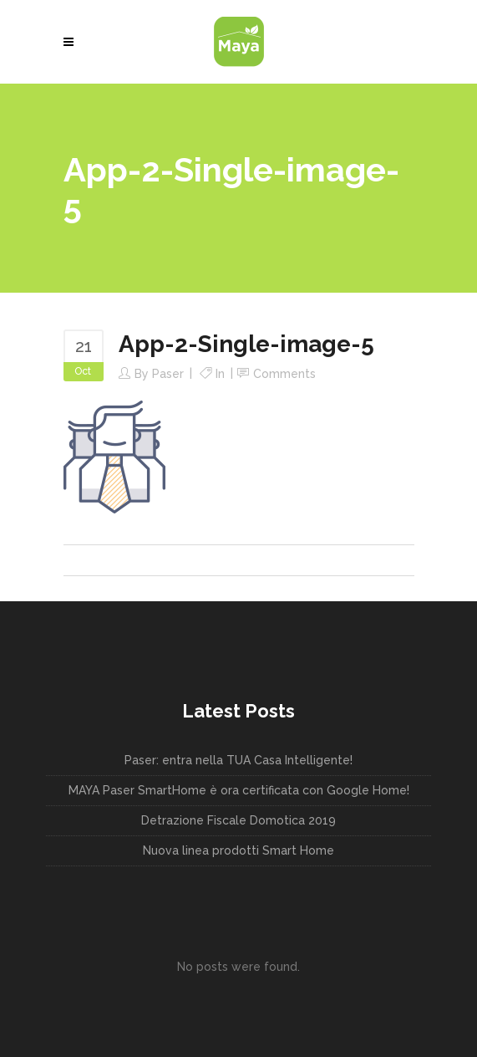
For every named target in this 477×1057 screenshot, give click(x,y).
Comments (284, 373)
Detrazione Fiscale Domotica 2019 (238, 820)
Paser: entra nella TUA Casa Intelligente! (238, 760)
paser (168, 373)
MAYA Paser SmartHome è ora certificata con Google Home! (239, 790)
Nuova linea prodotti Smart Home (238, 850)
